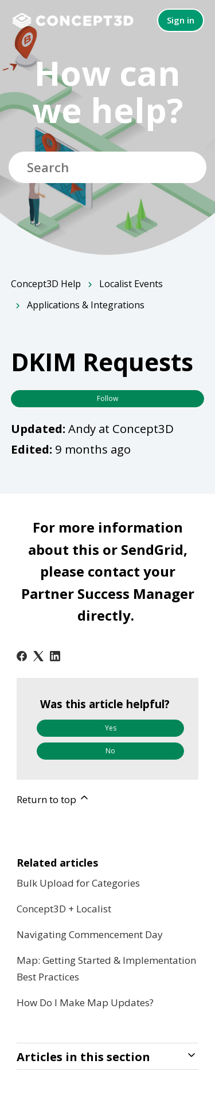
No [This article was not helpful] (110, 751)
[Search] (107, 167)
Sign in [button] (180, 20)
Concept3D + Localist (64, 908)
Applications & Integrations (85, 305)
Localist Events (131, 283)
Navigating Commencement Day (90, 934)
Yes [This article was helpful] (110, 728)
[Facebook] (22, 656)
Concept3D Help (46, 283)
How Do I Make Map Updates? (85, 1002)
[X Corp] (38, 656)
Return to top (53, 799)
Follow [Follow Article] (107, 398)
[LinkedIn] (55, 656)
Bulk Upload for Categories (78, 882)
